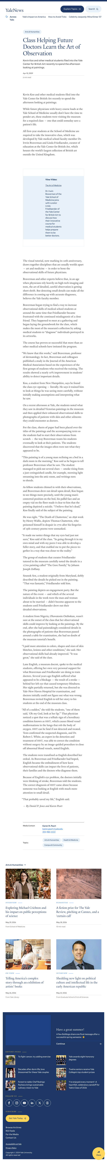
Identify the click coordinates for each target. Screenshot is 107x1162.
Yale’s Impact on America (34, 16)
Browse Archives (13, 1127)
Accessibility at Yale (13, 1144)
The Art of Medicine (53, 189)
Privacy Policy (11, 1148)
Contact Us (11, 1137)
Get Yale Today (17, 1118)
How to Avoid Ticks (57, 16)
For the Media (12, 1134)
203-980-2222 (49, 838)
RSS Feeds (10, 1130)
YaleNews (15, 10)
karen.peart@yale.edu (52, 835)
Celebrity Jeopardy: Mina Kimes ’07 (85, 16)
